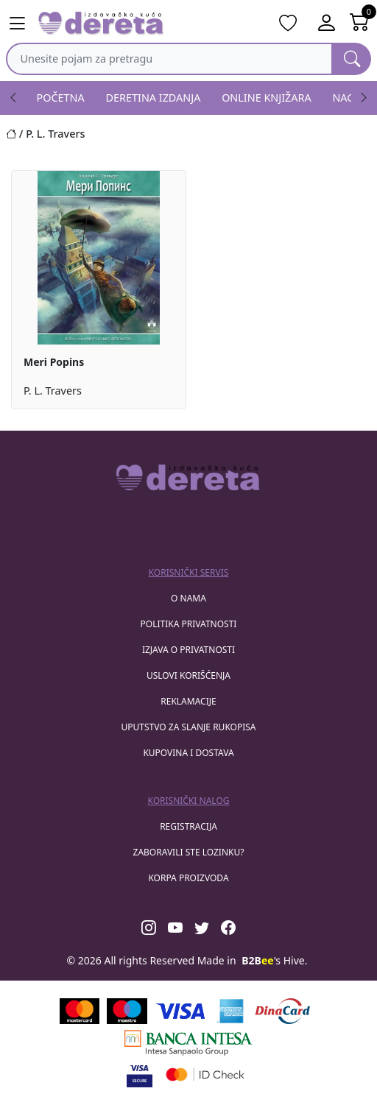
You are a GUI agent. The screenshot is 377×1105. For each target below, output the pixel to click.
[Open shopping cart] (359, 23)
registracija (188, 826)
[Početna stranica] (16, 134)
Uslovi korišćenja (188, 675)
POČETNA (61, 98)
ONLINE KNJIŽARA (266, 98)
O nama (188, 598)
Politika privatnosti (189, 624)
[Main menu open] (17, 23)
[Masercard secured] (205, 1074)
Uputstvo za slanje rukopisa (188, 727)
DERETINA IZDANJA (153, 98)
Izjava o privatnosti (188, 649)
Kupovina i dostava (188, 752)
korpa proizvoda (188, 878)
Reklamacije (188, 701)
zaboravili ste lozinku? (188, 852)
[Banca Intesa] (188, 1043)
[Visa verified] (139, 1074)
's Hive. (274, 960)
